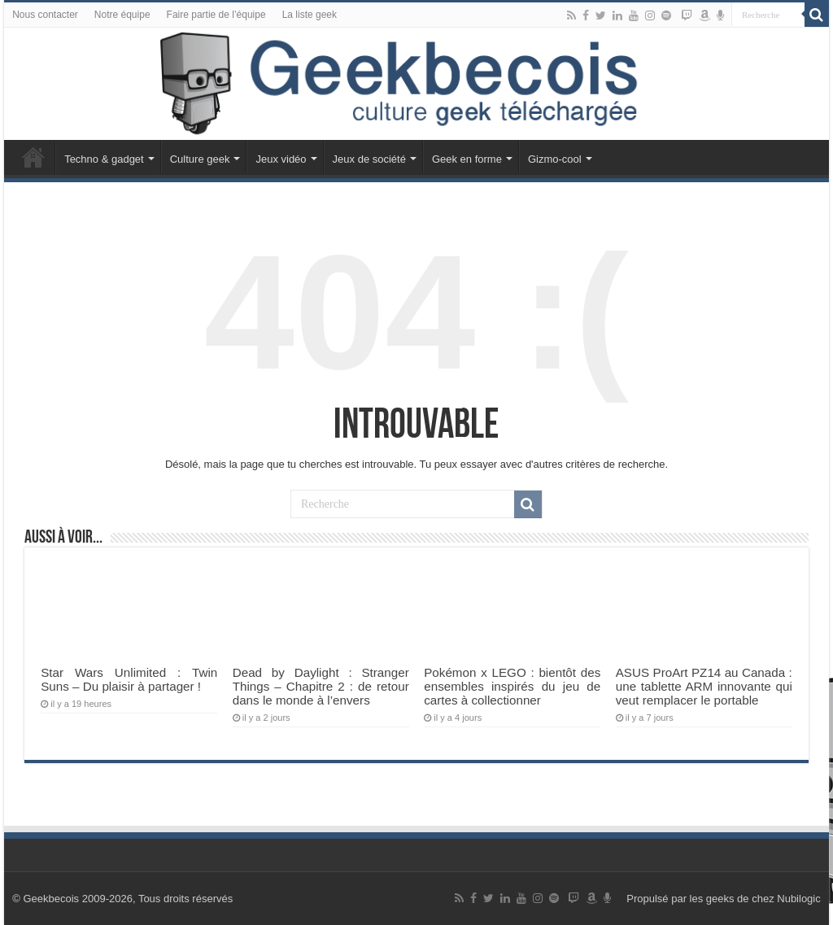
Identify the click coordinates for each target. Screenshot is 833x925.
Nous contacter (45, 14)
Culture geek (200, 159)
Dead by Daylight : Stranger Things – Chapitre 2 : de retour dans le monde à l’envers (321, 686)
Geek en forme (467, 159)
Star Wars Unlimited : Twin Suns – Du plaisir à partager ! (129, 679)
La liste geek (309, 14)
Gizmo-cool (555, 159)
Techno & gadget (104, 159)
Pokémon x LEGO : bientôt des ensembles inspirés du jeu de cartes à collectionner (512, 686)
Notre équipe (122, 14)
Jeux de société (369, 159)
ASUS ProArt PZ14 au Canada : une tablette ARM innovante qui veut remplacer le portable (704, 686)
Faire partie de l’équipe (216, 14)
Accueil (33, 157)
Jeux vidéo (280, 159)
